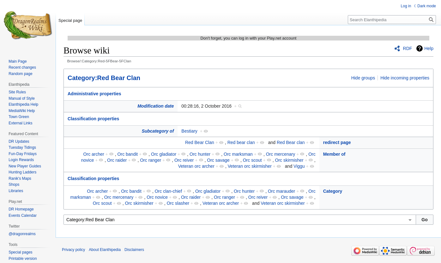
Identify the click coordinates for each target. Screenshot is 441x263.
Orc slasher (178, 203)
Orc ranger (150, 160)
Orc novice (157, 197)
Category (332, 191)
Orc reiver (184, 160)
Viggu (299, 166)
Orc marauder (281, 191)
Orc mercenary (280, 154)
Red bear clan (241, 142)
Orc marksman (238, 154)
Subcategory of (158, 131)
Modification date (155, 106)
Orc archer (93, 154)
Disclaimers (134, 249)
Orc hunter (200, 154)
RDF (407, 48)
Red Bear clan (291, 142)
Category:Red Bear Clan (104, 77)
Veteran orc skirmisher (250, 166)
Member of (334, 154)
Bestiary (189, 131)
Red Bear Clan (199, 142)
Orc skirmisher (289, 160)
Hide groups (363, 77)
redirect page (337, 142)
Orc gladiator (163, 154)
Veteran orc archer (196, 166)
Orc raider (117, 160)
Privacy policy (73, 249)
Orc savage (218, 160)
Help (428, 48)
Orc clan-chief (168, 191)
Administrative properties (94, 93)
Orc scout (252, 160)
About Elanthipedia (105, 249)
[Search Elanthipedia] (392, 19)
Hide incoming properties (404, 77)
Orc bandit (128, 154)
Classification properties (93, 118)
